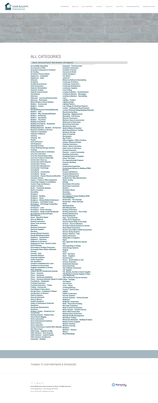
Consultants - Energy (38, 174)
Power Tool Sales (69, 158)
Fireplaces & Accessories (40, 265)
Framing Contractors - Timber (41, 285)
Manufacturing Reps (70, 112)
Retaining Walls (68, 206)
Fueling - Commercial (38, 287)
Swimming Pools (69, 266)
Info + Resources (87, 6)
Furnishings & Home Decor (40, 289)
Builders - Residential (38, 116)
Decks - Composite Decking (40, 188)
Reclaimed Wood (69, 190)
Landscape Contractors (71, 84)
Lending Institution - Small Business (76, 92)
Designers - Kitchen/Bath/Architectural (45, 200)
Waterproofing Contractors (72, 314)
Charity (33, 140)
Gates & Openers (37, 295)
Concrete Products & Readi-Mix (42, 158)
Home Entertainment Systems (41, 321)
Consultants (35, 170)
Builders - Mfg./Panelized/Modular (43, 114)
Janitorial (66, 78)
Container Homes (37, 178)
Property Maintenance (71, 174)
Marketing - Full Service (71, 116)
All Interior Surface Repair (40, 74)
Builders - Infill (36, 112)
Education (119, 6)
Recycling (66, 192)
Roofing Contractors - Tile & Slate (75, 212)
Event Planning (36, 245)
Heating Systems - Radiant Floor (42, 315)
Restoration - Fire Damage (72, 200)
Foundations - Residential (40, 281)
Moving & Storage (69, 132)
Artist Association (37, 86)
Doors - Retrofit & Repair (39, 217)
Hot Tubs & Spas (37, 329)
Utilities (65, 292)
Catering (34, 136)
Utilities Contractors (70, 294)
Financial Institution (38, 257)
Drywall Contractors (38, 221)
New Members (57, 63)
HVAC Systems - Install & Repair (42, 335)
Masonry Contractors (70, 118)
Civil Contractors (37, 142)
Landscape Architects (70, 82)
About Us (75, 6)
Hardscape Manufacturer (40, 307)
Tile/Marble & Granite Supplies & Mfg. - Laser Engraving (77, 274)
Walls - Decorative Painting (72, 304)
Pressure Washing (69, 162)
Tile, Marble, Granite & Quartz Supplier (77, 272)
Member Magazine (149, 6)
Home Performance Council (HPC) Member (46, 327)
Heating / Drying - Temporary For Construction (43, 312)
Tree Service (67, 284)
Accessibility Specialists (39, 66)
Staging (65, 250)
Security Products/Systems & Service (76, 226)
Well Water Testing (69, 318)
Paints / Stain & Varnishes (72, 146)
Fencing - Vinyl (36, 253)
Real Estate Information (71, 184)
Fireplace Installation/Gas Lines (42, 263)
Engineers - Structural (38, 239)
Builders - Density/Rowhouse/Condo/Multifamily (44, 109)
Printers (65, 164)
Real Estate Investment (71, 186)
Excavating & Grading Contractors (43, 247)
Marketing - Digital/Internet (72, 114)
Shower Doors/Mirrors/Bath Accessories (77, 230)
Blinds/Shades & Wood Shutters (42, 102)
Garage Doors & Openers (40, 293)
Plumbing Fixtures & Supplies (73, 156)
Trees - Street (68, 286)
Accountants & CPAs (38, 68)
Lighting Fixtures (69, 104)
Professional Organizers (71, 166)
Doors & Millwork (37, 219)
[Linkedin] (37, 383)
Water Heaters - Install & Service (74, 310)
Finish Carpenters (37, 259)
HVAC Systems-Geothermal (41, 337)
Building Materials (37, 126)
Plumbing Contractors (70, 154)
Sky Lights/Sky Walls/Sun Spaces (75, 242)
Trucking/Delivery (69, 288)
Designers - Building (38, 196)
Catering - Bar (36, 138)
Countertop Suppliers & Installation (43, 182)
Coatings (34, 150)
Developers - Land (37, 208)
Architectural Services (39, 84)
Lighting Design (68, 102)
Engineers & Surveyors (39, 241)
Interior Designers (69, 74)
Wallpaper (66, 300)
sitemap (52, 391)
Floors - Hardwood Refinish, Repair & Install (46, 279)
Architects (34, 82)
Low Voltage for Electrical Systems (75, 106)
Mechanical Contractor (71, 124)
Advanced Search (44, 63)
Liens (65, 98)
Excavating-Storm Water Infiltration (43, 249)
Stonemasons (68, 258)
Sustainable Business (70, 264)
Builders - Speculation (39, 118)
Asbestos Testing (37, 90)
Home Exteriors (36, 323)
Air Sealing (35, 72)
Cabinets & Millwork (38, 134)
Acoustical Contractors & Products (43, 70)
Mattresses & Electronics (72, 122)
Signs (65, 240)
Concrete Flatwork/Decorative (41, 156)
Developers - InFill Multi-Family (42, 202)
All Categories (68, 63)
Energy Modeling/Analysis (40, 235)
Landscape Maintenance (71, 86)
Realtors (66, 188)
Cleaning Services (37, 146)
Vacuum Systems (69, 296)
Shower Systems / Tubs (71, 234)
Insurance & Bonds (69, 72)
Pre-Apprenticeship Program (73, 160)
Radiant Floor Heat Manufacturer (74, 178)
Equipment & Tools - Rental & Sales (43, 243)
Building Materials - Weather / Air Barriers (46, 128)
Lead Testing (67, 90)
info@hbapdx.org (46, 391)
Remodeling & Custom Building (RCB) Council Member (76, 197)
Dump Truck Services (38, 223)
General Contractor (37, 297)
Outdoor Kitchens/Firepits (72, 142)
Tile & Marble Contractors (72, 268)
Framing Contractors (38, 283)
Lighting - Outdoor (69, 100)
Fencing (33, 251)
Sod (64, 244)
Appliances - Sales (37, 78)
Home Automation (37, 319)
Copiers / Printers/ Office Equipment (44, 180)
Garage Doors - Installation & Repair (44, 291)
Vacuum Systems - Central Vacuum (75, 298)
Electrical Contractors (38, 227)
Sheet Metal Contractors (71, 228)
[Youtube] (40, 383)
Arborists (34, 80)
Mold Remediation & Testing (73, 130)
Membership (65, 6)
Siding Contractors (69, 236)
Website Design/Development (73, 316)
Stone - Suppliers (69, 256)
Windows (66, 328)
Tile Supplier (67, 270)
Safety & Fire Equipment (71, 220)
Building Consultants (38, 122)
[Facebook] (32, 383)
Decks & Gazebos (37, 190)
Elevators (34, 231)
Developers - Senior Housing (41, 210)
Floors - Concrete (37, 273)
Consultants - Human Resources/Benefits (46, 176)
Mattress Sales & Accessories (73, 120)
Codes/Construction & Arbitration (43, 152)
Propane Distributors (70, 172)
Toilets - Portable (69, 280)
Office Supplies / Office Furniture (74, 140)
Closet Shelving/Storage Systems (43, 148)
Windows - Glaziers (69, 330)
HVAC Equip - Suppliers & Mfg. (42, 331)
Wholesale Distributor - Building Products (77, 320)
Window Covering (69, 326)
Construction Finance (38, 164)
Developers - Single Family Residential (44, 212)
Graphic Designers (37, 301)
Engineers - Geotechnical (40, 237)
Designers (34, 194)
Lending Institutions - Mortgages (74, 94)
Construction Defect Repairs (41, 162)
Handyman (34, 305)
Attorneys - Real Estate (39, 100)
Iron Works (67, 76)
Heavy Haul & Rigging (38, 317)
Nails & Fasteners (69, 134)
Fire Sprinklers (36, 261)
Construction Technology (40, 168)
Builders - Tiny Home (38, 120)
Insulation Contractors (71, 68)
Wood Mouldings (69, 334)
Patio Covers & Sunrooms (72, 148)
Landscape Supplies (70, 88)
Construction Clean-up (39, 160)
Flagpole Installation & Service (42, 267)
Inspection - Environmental (72, 66)
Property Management (71, 176)
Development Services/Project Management (42, 214)
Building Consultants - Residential (43, 124)
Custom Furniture (37, 186)
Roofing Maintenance (70, 214)
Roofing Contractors (70, 210)
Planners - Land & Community (73, 152)
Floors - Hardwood (37, 275)
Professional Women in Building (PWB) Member (77, 169)
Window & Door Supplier (71, 322)
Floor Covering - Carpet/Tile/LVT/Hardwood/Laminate (44, 270)
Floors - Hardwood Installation (41, 277)
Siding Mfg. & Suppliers (71, 238)
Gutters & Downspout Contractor (42, 303)
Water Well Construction (71, 312)
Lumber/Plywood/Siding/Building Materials (78, 110)
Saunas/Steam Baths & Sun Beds (75, 222)
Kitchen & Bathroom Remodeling (74, 80)
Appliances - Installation (39, 76)
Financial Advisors (37, 255)
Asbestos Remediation (39, 88)
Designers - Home (37, 198)
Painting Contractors (70, 144)
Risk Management (69, 208)
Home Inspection (37, 325)
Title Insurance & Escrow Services (75, 278)
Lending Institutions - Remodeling (75, 96)
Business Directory (133, 6)
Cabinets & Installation (39, 132)
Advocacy (109, 6)
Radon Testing (68, 180)
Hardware (34, 309)
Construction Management (40, 166)
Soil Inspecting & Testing (72, 246)
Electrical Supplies (37, 229)
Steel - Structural (69, 254)
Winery (65, 332)
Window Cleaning (69, 324)
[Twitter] (34, 383)
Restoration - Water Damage (73, 202)
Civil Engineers (36, 144)
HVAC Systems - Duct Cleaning (42, 333)
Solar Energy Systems (70, 248)
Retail (65, 204)
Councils (99, 6)
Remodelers (67, 194)
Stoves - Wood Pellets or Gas (73, 260)
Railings (65, 182)
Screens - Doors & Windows (73, 224)
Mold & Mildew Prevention (72, 128)
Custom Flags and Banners (40, 184)
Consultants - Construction (40, 172)
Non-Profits (67, 138)
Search (34, 63)
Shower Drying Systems (71, 232)
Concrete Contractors (38, 154)
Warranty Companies (70, 306)
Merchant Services (69, 126)
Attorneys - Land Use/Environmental (44, 98)
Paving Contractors (69, 150)
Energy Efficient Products (40, 233)
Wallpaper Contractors (71, 302)
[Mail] (42, 383)
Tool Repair (67, 282)
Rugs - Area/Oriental (70, 218)
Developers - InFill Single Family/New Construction (44, 205)
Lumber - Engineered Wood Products (76, 108)
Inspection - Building (38, 339)
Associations (35, 94)
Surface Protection (69, 262)
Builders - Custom (37, 106)
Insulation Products (70, 70)
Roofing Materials (69, 216)
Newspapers (67, 136)
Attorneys (34, 96)
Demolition (34, 192)
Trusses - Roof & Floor (71, 290)
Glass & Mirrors (36, 299)
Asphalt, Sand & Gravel (39, 92)
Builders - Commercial (39, 104)
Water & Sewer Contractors (72, 308)
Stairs (65, 252)
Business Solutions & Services (41, 130)
